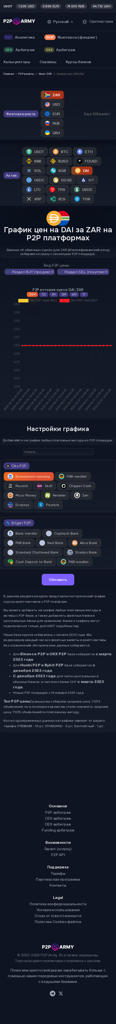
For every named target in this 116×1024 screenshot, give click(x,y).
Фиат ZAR (45, 73)
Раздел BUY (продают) (29, 271)
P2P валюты (26, 73)
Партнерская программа (58, 879)
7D (43, 294)
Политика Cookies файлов (58, 921)
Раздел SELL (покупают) (83, 271)
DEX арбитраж (58, 824)
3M (64, 294)
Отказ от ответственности (58, 916)
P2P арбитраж (58, 812)
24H (32, 294)
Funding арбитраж (58, 830)
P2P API (58, 855)
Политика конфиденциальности (58, 904)
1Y (84, 294)
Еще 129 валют (97, 114)
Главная (9, 73)
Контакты (58, 885)
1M (54, 294)
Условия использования (58, 910)
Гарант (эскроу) (58, 849)
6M (74, 294)
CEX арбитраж (58, 818)
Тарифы (58, 873)
